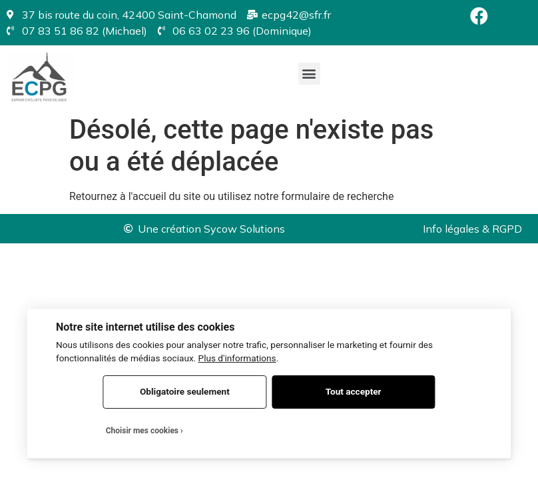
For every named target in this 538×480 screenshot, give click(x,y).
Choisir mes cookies (142, 430)
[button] (309, 74)
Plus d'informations (237, 358)
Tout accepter (354, 391)
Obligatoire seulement (185, 391)
